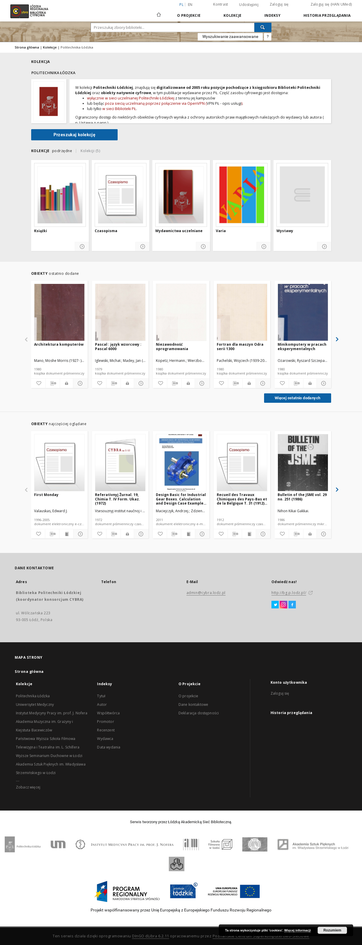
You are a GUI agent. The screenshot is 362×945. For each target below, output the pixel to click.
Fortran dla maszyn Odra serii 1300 (240, 346)
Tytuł (101, 695)
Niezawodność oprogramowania (172, 346)
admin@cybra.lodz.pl (206, 592)
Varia (221, 231)
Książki (40, 231)
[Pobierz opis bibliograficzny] (53, 383)
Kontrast (220, 4)
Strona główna (27, 47)
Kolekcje (232, 15)
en (190, 4)
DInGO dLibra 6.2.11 (150, 936)
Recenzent (105, 730)
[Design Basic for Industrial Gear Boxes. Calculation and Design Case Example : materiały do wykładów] (181, 463)
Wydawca (105, 738)
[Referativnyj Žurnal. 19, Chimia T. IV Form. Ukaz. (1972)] (120, 463)
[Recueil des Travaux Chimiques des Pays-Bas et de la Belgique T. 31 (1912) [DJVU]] (242, 463)
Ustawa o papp (92, 122)
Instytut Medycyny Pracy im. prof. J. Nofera (51, 713)
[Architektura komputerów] (59, 312)
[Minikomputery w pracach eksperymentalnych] (303, 312)
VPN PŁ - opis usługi (224, 103)
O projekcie (188, 695)
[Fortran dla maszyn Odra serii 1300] (242, 312)
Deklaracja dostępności (199, 713)
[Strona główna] (159, 12)
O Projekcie (189, 15)
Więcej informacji (297, 930)
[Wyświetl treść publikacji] (66, 534)
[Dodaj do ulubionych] (38, 383)
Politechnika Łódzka (33, 695)
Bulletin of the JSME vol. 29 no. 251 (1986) (302, 496)
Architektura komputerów (59, 344)
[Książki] (60, 195)
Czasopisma (106, 231)
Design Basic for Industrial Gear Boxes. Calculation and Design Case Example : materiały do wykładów (181, 498)
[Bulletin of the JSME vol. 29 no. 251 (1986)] (303, 463)
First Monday (46, 494)
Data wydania (108, 747)
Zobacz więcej (28, 787)
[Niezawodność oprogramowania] (181, 312)
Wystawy (284, 231)
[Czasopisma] (120, 195)
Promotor (105, 721)
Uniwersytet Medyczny (35, 704)
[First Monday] (59, 463)
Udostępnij (248, 4)
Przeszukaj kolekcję (75, 134)
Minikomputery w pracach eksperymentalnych (302, 346)
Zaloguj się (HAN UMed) (331, 4)
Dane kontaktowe (193, 704)
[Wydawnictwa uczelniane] (181, 195)
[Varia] (241, 195)
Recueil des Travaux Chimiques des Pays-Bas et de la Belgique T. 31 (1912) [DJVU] (242, 498)
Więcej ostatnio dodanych (298, 398)
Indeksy (272, 15)
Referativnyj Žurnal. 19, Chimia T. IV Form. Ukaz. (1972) (117, 498)
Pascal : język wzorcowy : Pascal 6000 (118, 346)
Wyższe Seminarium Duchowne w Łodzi (49, 755)
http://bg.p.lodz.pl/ (288, 592)
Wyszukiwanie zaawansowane (230, 36)
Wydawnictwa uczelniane (179, 231)
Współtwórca (108, 713)
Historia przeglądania (327, 15)
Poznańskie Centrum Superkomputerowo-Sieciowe (261, 936)
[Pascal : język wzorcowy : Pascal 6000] (120, 312)
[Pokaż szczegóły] (82, 246)
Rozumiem (332, 930)
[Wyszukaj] (262, 27)
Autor (102, 704)
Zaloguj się (279, 4)
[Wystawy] (302, 195)
